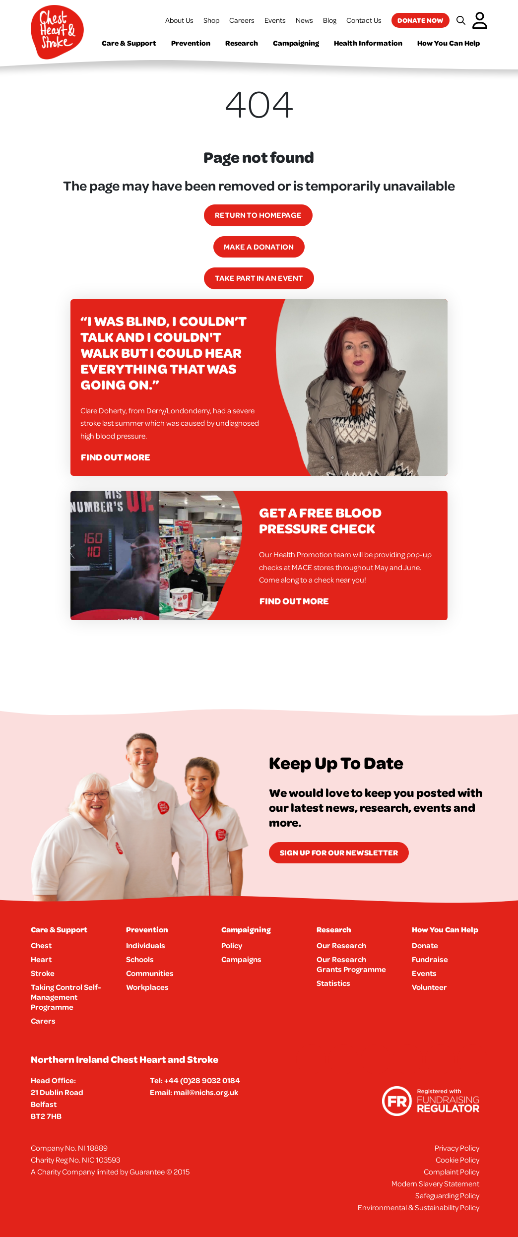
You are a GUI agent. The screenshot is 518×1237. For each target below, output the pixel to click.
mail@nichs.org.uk (206, 1092)
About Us (179, 20)
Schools (140, 959)
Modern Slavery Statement (435, 1183)
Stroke (43, 973)
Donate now (420, 20)
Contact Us (364, 20)
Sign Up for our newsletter (339, 852)
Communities (150, 973)
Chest (41, 945)
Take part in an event (259, 277)
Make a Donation (259, 246)
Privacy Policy (457, 1147)
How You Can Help (448, 43)
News (304, 20)
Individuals (145, 945)
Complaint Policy (451, 1171)
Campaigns (241, 959)
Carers (43, 1020)
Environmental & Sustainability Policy (418, 1207)
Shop (211, 20)
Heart (41, 959)
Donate (425, 945)
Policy (231, 945)
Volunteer (429, 986)
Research (241, 43)
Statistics (333, 982)
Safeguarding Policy (447, 1195)
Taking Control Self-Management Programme (66, 996)
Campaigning (296, 43)
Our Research (341, 945)
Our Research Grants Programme (351, 964)
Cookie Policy (457, 1159)
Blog (329, 20)
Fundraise (430, 959)
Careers (242, 20)
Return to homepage (258, 214)
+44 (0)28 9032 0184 (202, 1080)
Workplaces (147, 986)
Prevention (190, 43)
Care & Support (129, 43)
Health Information (368, 43)
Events (275, 20)
